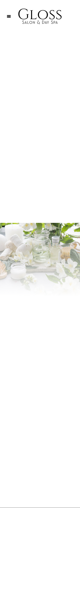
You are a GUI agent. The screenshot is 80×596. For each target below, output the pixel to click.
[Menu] (8, 16)
